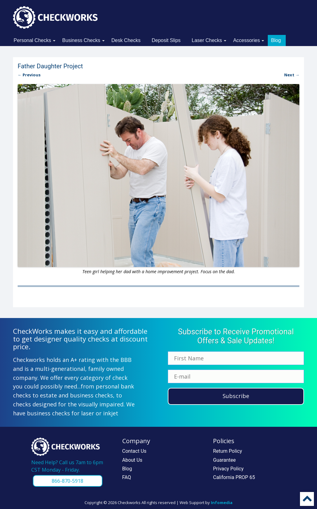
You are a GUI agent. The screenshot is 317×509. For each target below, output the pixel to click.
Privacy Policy (228, 469)
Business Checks (81, 40)
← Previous (29, 75)
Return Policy (227, 451)
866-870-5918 (67, 480)
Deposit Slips (166, 40)
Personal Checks (32, 40)
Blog (276, 40)
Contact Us (134, 451)
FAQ (126, 477)
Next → (291, 75)
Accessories (246, 40)
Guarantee (224, 460)
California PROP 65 (234, 477)
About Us (132, 460)
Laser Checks (207, 40)
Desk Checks (126, 40)
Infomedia (221, 502)
